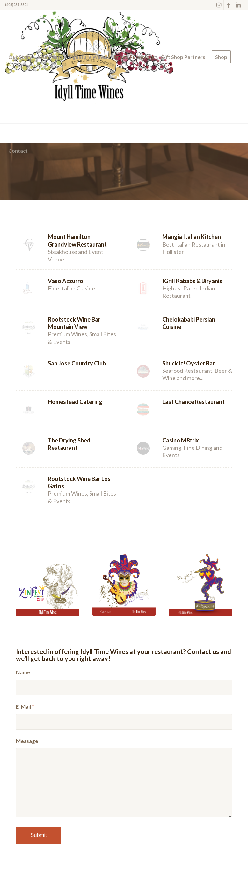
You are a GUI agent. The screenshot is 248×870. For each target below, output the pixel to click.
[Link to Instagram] (218, 5)
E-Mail (25, 707)
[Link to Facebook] (228, 5)
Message (27, 741)
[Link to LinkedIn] (238, 5)
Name (23, 672)
